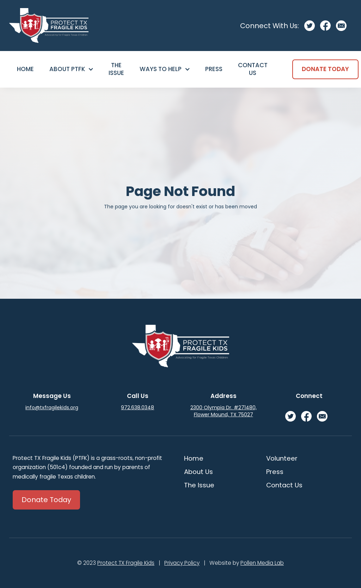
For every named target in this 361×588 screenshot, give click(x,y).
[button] (71, 69)
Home (25, 69)
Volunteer (282, 458)
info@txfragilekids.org (51, 407)
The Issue (116, 69)
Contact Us (253, 69)
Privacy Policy (182, 563)
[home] (48, 25)
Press (213, 69)
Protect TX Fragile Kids (125, 563)
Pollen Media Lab (262, 563)
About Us (198, 471)
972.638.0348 (137, 407)
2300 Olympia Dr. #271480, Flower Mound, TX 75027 (223, 411)
